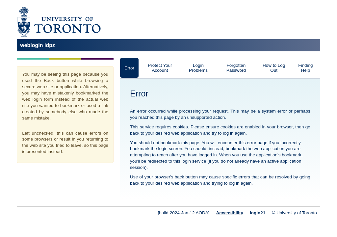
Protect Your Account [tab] (160, 68)
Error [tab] (129, 68)
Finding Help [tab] (305, 68)
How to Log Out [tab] (274, 68)
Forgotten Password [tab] (236, 68)
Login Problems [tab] (198, 68)
